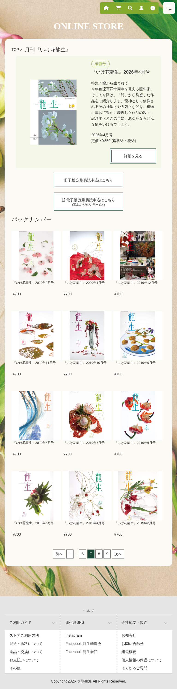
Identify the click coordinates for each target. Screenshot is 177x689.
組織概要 (128, 652)
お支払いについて (24, 660)
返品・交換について (26, 652)
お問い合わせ (132, 644)
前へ (59, 554)
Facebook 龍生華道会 (83, 644)
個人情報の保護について (141, 660)
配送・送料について (26, 644)
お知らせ (128, 635)
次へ (118, 554)
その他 (15, 668)
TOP (15, 50)
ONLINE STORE (89, 26)
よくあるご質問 (134, 668)
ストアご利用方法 (24, 635)
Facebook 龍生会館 (81, 652)
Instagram (73, 635)
